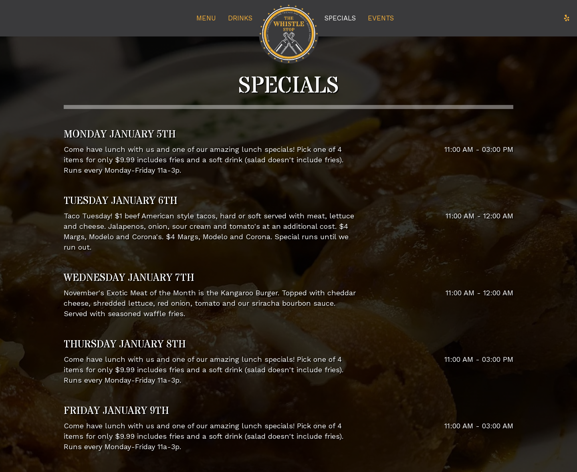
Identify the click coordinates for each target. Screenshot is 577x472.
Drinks (240, 18)
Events (381, 18)
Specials (340, 18)
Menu (206, 18)
